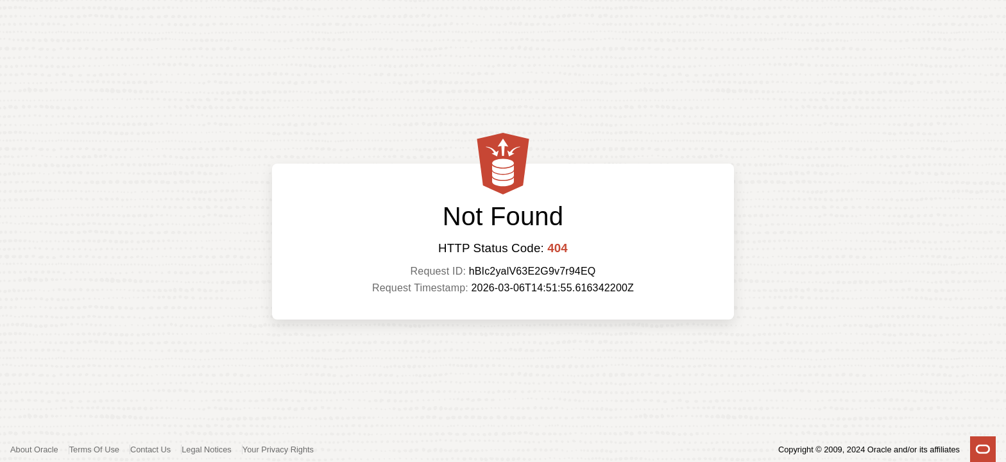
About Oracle (34, 449)
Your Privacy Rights (278, 449)
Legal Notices (207, 449)
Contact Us (150, 449)
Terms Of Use (94, 449)
